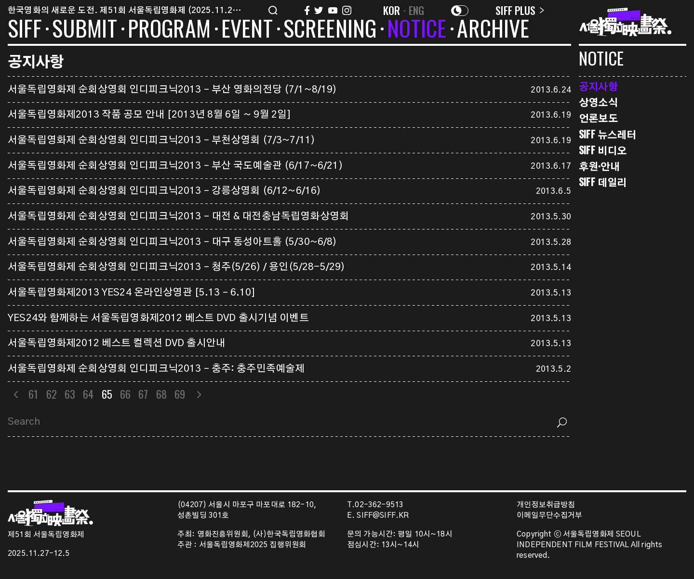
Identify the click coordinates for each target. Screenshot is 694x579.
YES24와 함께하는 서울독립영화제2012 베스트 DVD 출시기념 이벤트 (158, 318)
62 (51, 394)
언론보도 (598, 118)
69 (179, 394)
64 (88, 394)
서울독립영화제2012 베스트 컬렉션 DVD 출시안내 (117, 343)
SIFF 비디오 (603, 150)
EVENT (247, 30)
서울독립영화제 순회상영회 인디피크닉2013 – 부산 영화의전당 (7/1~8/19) (172, 89)
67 (143, 394)
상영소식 (598, 102)
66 (125, 394)
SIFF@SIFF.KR (383, 515)
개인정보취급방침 (546, 505)
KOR (391, 10)
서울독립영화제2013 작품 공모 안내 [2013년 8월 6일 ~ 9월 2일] (150, 115)
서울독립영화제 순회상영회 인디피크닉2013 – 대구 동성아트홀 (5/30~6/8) (172, 242)
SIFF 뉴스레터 (607, 134)
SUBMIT (84, 30)
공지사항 (598, 86)
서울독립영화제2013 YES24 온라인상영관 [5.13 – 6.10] (132, 292)
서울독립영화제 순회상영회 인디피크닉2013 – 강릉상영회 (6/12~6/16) (164, 191)
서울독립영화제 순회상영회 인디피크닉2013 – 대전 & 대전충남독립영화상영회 (178, 216)
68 (161, 394)
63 (70, 394)
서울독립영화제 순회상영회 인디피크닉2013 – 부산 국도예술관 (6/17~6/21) (175, 166)
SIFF (24, 30)
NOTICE (416, 30)
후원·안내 (599, 166)
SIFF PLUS (519, 10)
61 (33, 394)
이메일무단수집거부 (550, 515)
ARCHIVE (493, 30)
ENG (417, 10)
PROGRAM (169, 30)
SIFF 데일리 (603, 182)
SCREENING (330, 30)
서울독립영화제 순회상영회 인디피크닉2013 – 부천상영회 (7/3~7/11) (161, 140)
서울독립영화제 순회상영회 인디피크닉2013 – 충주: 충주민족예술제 (156, 369)
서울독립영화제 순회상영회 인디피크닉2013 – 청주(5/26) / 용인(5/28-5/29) (176, 267)
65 (107, 394)
